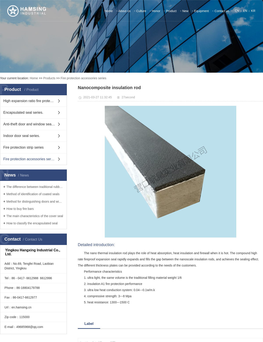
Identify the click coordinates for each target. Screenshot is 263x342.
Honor (156, 11)
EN (245, 11)
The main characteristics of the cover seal (34, 216)
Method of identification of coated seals (32, 194)
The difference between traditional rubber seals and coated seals (35, 187)
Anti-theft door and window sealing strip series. (35, 124)
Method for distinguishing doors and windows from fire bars (35, 201)
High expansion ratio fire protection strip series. (35, 101)
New (185, 11)
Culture (141, 11)
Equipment (201, 11)
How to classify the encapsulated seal (31, 223)
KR (253, 11)
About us (124, 11)
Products (49, 78)
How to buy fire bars (20, 209)
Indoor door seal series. (21, 136)
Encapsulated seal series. (23, 112)
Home (109, 11)
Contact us (222, 11)
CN (237, 11)
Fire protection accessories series (84, 78)
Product (171, 11)
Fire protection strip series (23, 147)
